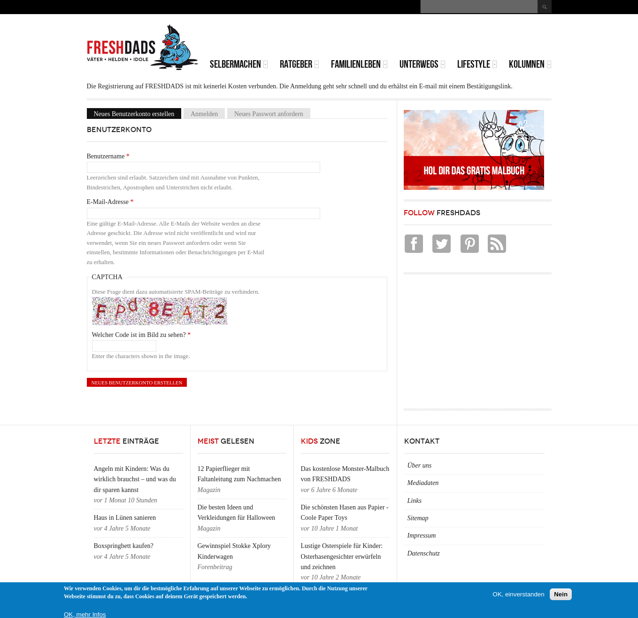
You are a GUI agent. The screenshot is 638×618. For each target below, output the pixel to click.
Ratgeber (299, 64)
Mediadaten (423, 482)
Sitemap (418, 518)
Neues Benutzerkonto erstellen (138, 113)
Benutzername (108, 156)
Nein (561, 594)
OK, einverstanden (518, 594)
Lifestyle (477, 64)
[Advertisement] (442, 37)
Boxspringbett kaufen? (124, 545)
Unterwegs (423, 64)
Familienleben (359, 64)
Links (414, 500)
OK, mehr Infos (85, 614)
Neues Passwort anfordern (268, 113)
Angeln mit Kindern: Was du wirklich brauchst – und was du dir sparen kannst (135, 479)
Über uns (419, 465)
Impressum (421, 535)
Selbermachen (239, 64)
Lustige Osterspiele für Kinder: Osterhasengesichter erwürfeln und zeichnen (342, 556)
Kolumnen (530, 64)
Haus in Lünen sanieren (125, 517)
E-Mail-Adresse (110, 201)
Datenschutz (423, 553)
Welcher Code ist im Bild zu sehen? (141, 334)
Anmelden (204, 113)
